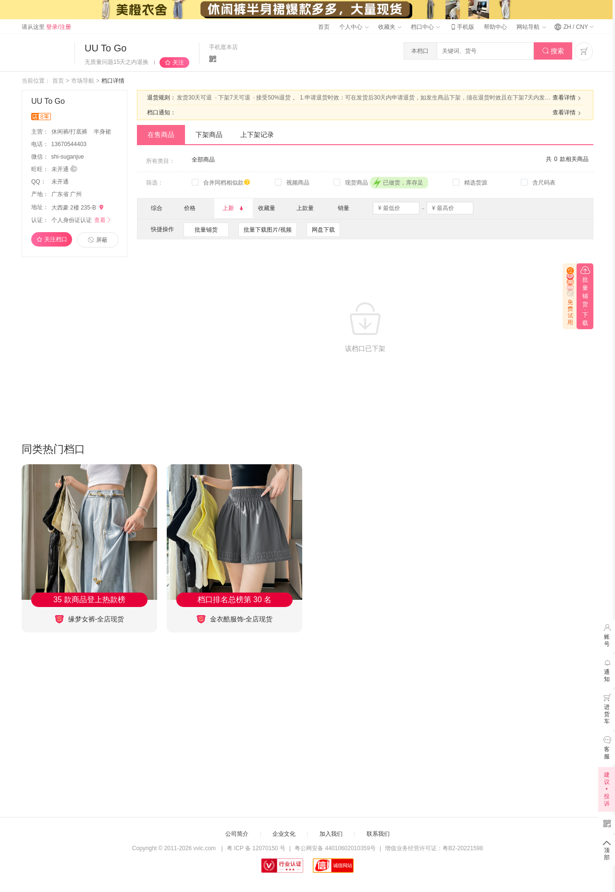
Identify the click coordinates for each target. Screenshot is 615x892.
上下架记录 (257, 134)
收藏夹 (389, 27)
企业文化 (283, 833)
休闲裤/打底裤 (70, 131)
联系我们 (378, 833)
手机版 (461, 27)
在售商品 (161, 134)
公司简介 (236, 833)
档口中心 (425, 27)
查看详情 (568, 98)
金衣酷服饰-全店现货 (235, 619)
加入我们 (331, 833)
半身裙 (102, 131)
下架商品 (209, 134)
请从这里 (46, 27)
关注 (178, 62)
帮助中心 (495, 27)
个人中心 (353, 27)
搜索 (553, 51)
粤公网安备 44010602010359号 (335, 848)
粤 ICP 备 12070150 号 (256, 848)
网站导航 (531, 27)
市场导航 (82, 80)
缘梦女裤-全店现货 (89, 619)
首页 (324, 27)
